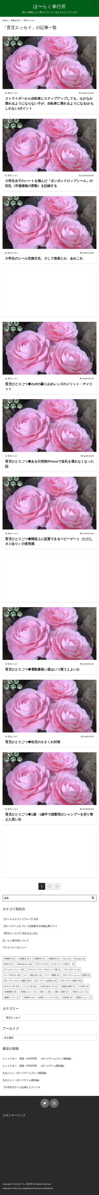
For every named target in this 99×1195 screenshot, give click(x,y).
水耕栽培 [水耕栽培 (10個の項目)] (10, 992)
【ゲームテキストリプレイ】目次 (20, 919)
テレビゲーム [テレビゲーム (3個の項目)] (72, 970)
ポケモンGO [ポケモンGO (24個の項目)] (12, 986)
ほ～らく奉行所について (16, 940)
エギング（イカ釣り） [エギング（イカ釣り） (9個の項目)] (63, 964)
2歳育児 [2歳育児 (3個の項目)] (39, 959)
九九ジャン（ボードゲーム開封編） (22, 1080)
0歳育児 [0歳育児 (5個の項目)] (10, 959)
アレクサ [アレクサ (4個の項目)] (42, 964)
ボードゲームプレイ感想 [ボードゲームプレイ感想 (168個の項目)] (18, 981)
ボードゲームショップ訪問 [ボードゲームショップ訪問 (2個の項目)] (77, 975)
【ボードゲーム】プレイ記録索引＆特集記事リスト (30, 926)
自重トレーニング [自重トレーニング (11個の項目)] (48, 997)
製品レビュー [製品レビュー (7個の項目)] (84, 997)
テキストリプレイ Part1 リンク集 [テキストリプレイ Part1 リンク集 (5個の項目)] (44, 970)
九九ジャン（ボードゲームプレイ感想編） (25, 1073)
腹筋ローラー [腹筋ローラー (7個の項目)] (12, 997)
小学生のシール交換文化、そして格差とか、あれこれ (44, 258)
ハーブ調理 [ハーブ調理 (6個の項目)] (53, 975)
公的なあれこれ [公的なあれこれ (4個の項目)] (49, 986)
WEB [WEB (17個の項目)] (9, 964)
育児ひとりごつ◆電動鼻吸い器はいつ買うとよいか (42, 669)
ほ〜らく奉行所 (49, 6)
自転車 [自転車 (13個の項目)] (29, 997)
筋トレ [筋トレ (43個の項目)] (46, 992)
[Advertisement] (49, 293)
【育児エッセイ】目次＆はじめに (20, 933)
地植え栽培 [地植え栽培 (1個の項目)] (68, 986)
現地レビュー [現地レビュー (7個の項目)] (29, 992)
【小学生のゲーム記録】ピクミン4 (21, 1087)
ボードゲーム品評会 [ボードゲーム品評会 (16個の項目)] (46, 981)
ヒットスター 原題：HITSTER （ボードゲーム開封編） (34, 1065)
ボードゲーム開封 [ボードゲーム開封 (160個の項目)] (72, 981)
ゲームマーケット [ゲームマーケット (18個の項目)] (14, 970)
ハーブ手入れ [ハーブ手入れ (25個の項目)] (12, 975)
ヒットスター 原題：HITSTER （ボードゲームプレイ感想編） (38, 1058)
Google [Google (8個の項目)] (80, 959)
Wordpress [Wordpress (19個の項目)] (25, 964)
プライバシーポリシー (14, 947)
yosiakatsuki (26, 1188)
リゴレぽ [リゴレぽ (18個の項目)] (30, 986)
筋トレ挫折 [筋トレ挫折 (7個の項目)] (62, 992)
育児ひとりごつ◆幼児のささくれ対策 (32, 742)
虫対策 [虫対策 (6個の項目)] (67, 997)
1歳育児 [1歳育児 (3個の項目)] (24, 959)
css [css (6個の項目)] (67, 959)
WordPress (48, 1188)
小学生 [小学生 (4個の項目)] (84, 986)
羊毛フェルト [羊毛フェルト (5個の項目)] (80, 992)
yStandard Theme (10, 1188)
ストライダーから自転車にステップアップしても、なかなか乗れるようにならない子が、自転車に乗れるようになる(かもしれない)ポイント (49, 103)
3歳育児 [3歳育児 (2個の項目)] (54, 959)
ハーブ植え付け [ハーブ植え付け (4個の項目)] (33, 975)
